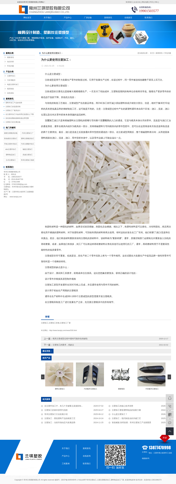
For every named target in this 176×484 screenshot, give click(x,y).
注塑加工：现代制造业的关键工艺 (126, 418)
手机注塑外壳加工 (10, 144)
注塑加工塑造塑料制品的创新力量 (126, 410)
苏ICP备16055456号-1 (69, 480)
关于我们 (47, 17)
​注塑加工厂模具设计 (13, 110)
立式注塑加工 (11, 160)
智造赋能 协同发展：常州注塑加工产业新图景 (131, 422)
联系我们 (129, 2)
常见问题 (10, 66)
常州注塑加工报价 (27, 160)
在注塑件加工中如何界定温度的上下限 (20, 114)
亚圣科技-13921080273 (152, 480)
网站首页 (27, 17)
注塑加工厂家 (65, 323)
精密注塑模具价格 (10, 133)
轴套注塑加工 (28, 149)
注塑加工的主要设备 (13, 122)
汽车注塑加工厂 (27, 133)
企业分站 (137, 2)
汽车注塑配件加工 (27, 144)
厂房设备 (88, 17)
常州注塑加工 (92, 480)
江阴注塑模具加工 (103, 480)
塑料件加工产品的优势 (14, 103)
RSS (151, 2)
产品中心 (68, 17)
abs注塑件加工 (10, 149)
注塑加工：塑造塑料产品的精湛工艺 (59, 418)
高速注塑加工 (28, 155)
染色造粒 (10, 93)
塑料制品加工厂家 (117, 480)
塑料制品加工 (11, 155)
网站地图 (145, 2)
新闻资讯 (108, 17)
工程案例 (66, 463)
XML (156, 2)
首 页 (152, 53)
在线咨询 (87, 456)
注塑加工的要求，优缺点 (63, 345)
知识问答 (10, 62)
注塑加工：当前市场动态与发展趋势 (59, 422)
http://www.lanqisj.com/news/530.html (63, 330)
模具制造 (10, 89)
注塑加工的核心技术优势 (122, 406)
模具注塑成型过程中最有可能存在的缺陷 (70, 338)
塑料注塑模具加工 (27, 138)
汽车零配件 (11, 80)
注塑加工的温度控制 (13, 107)
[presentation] (43, 377)
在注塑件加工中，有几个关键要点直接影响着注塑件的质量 (69, 406)
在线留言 (128, 17)
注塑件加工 (11, 76)
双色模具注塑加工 (10, 138)
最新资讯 (10, 57)
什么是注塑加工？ (119, 414)
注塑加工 (44, 323)
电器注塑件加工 (13, 84)
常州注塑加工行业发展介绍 (56, 414)
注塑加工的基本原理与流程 (56, 410)
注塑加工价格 (54, 323)
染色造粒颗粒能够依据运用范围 (17, 118)
